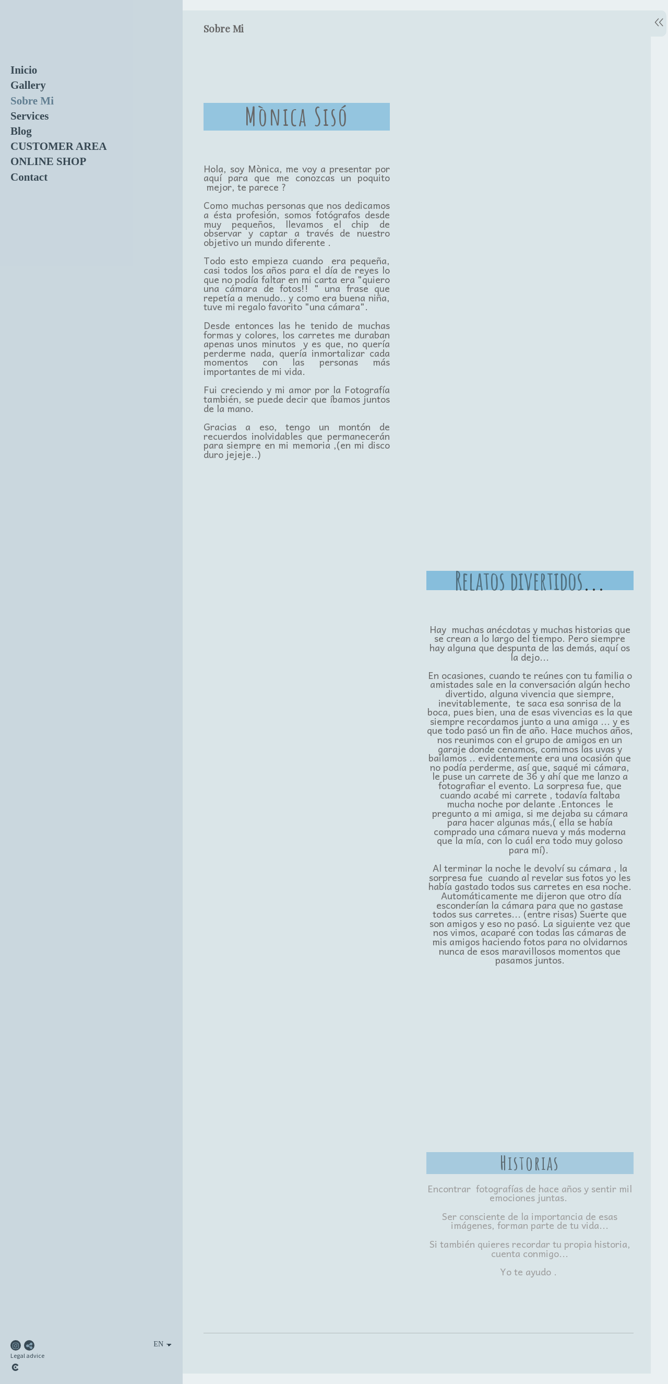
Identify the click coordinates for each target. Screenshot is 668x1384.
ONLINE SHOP (48, 161)
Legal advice (27, 1355)
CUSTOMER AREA (58, 146)
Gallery (28, 85)
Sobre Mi (32, 101)
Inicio (23, 70)
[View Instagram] (15, 1345)
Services (29, 116)
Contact (28, 177)
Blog (21, 131)
